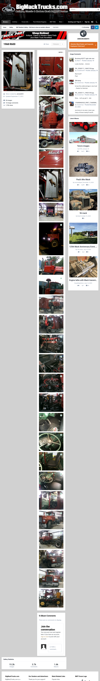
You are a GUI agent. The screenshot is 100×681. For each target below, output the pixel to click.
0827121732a (44, 270)
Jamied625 (20, 94)
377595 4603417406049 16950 (50, 163)
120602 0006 (44, 583)
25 (41, 216)
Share (46, 44)
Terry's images (83, 146)
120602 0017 (44, 426)
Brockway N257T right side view (84, 58)
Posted (88, 60)
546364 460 (44, 90)
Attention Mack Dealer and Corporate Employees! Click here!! (81, 45)
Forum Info (25, 22)
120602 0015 (44, 465)
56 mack (83, 213)
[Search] (77, 9)
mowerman (80, 82)
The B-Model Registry (39, 22)
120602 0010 (44, 524)
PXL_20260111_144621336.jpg (84, 68)
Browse (5, 22)
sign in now (44, 637)
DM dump (78, 80)
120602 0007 (44, 563)
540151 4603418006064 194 (49, 124)
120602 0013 (44, 485)
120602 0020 (44, 367)
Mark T (79, 60)
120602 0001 (44, 602)
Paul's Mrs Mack (83, 179)
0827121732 (44, 289)
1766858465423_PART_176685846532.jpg (86, 103)
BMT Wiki (53, 22)
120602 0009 (44, 544)
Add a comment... (53, 648)
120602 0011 (44, 504)
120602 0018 (44, 407)
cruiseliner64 (81, 70)
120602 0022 (44, 328)
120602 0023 (44, 309)
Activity (14, 22)
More (61, 22)
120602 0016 (44, 446)
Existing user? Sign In (75, 22)
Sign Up (87, 22)
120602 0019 (44, 387)
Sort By (61, 52)
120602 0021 (44, 348)
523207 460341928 (46, 143)
